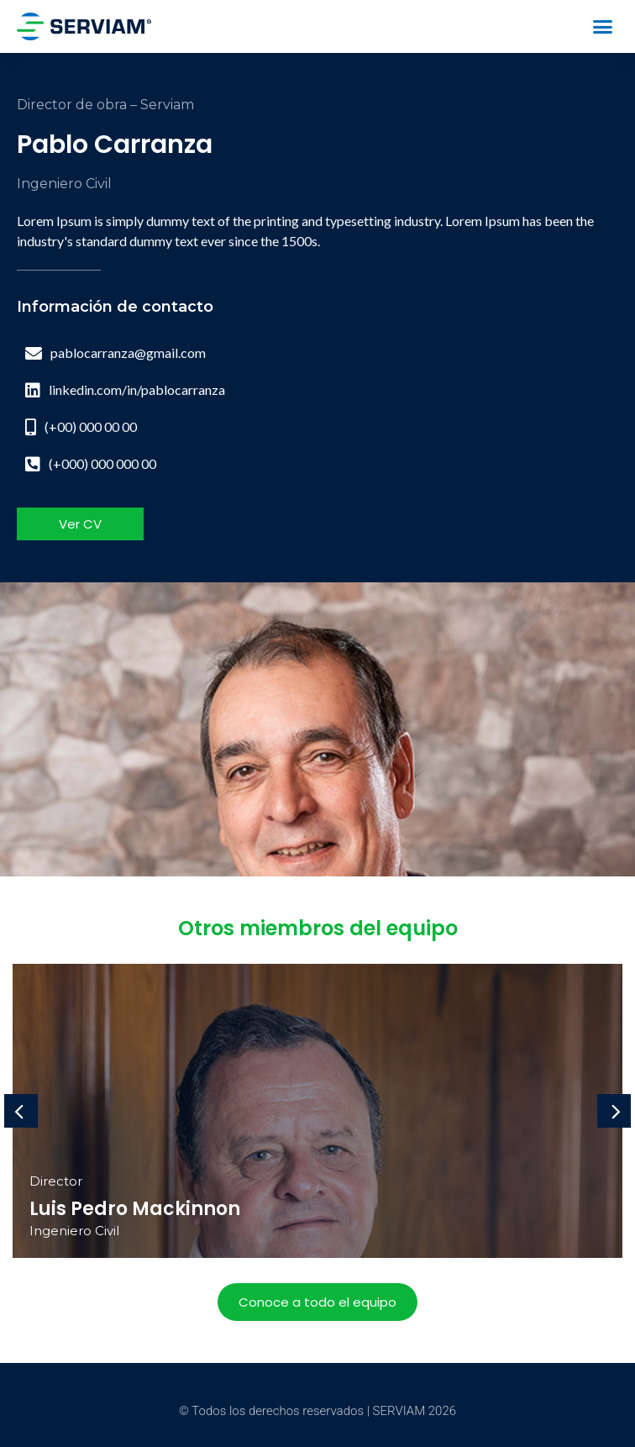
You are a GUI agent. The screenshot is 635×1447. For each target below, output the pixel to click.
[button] (602, 27)
